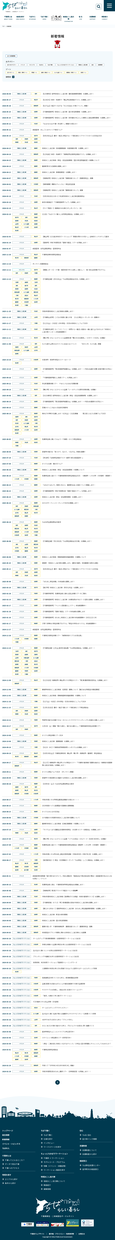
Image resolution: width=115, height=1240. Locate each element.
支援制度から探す (89, 1154)
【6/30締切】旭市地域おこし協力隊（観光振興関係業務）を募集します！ (68, 94)
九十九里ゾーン (58, 72)
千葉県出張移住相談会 (50, 1049)
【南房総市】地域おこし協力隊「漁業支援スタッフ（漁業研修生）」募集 (67, 178)
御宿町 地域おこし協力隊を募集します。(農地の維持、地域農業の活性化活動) (70, 563)
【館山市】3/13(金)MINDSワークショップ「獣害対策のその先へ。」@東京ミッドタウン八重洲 (75, 236)
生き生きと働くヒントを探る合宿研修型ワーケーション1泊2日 (55, 950)
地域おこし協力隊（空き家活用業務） (55, 920)
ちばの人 (41, 65)
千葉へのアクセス (12, 1168)
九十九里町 (26, 224)
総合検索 (5, 1135)
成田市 (26, 282)
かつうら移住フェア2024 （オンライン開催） (58, 772)
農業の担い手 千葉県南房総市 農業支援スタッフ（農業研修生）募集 (67, 926)
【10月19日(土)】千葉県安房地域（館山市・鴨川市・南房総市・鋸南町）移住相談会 (72, 753)
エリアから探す (11, 1179)
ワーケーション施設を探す (54, 1170)
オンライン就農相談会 (40, 264)
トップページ (7, 1130)
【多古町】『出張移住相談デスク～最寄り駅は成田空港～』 (63, 458)
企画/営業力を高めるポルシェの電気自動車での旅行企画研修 (63, 984)
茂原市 (17, 347)
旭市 (36, 94)
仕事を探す (48, 1139)
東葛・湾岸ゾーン (22, 72)
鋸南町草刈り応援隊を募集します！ (54, 166)
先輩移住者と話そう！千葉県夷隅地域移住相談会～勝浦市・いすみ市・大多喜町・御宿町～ (74, 845)
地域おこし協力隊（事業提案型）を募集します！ (59, 172)
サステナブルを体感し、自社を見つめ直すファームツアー (62, 990)
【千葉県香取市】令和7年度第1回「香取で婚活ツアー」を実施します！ (67, 491)
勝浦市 (36, 160)
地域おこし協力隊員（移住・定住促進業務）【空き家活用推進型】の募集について (71, 160)
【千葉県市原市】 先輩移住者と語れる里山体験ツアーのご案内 (64, 593)
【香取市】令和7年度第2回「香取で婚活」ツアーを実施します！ (65, 242)
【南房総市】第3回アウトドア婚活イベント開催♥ (60, 890)
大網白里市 (17, 292)
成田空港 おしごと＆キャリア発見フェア (47, 130)
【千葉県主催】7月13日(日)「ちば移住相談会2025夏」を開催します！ (67, 541)
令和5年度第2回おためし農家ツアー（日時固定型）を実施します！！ (66, 1071)
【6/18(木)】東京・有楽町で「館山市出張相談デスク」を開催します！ (67, 100)
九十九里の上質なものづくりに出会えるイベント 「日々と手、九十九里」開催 (71, 344)
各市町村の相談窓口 (90, 1169)
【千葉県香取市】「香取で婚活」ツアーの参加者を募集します (63, 611)
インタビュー (49, 1143)
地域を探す (6, 1174)
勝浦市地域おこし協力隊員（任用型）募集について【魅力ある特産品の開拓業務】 (71, 689)
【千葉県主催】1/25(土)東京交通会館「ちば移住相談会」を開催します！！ (68, 648)
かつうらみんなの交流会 (50, 811)
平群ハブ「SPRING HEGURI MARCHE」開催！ (58, 1065)
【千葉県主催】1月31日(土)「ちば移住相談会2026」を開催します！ (66, 279)
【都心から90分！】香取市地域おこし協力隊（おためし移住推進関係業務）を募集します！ (74, 908)
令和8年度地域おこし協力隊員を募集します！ (58, 311)
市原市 (36, 593)
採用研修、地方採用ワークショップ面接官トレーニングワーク (55, 962)
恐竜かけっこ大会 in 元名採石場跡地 (55, 407)
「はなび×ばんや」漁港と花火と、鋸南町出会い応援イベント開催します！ (68, 485)
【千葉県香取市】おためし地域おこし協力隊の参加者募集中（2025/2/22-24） (70, 617)
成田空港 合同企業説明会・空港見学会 (47, 248)
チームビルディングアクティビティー (55, 1008)
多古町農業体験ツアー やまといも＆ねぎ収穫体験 (60, 383)
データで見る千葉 (12, 1164)
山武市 (17, 224)
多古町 (36, 123)
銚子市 (36, 135)
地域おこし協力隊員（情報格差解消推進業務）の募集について (64, 557)
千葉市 (17, 282)
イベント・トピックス (11, 1143)
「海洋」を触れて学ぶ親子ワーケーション (57, 996)
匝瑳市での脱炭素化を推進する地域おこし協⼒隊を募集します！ (65, 778)
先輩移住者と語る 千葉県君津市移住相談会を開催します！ (63, 884)
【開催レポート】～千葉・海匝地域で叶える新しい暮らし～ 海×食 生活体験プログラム (73, 270)
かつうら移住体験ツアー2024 (52, 735)
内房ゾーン (83, 72)
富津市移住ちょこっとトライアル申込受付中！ (58, 1031)
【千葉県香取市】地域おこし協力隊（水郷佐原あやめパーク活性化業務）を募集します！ (73, 599)
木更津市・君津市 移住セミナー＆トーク (56, 360)
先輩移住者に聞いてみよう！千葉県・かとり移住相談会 (61, 439)
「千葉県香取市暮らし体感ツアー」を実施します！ (60, 377)
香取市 (36, 112)
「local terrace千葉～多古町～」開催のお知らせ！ (60, 124)
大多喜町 (36, 184)
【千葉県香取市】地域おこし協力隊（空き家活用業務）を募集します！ (67, 112)
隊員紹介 (47, 1185)
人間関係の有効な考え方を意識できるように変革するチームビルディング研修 (69, 968)
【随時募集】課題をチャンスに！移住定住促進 (58, 184)
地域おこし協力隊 (82, 65)
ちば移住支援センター (91, 1165)
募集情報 (47, 1189)
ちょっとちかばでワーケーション (65, 65)
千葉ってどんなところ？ (15, 1160)
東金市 (26, 347)
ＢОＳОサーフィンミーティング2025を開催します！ (60, 503)
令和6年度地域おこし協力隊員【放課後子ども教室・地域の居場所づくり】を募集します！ (74, 896)
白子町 (36, 350)
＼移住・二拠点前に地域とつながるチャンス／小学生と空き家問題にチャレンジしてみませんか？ (76, 1043)
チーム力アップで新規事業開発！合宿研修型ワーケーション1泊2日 (57, 938)
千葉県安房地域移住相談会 (51, 254)
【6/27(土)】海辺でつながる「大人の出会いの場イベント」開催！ (65, 106)
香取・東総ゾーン (45, 72)
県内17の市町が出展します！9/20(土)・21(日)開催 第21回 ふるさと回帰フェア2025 (74, 413)
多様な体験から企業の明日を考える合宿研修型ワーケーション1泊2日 (66, 944)
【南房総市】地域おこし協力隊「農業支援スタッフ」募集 (62, 190)
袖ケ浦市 (26, 870)
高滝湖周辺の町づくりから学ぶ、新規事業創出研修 (60, 978)
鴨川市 (17, 258)
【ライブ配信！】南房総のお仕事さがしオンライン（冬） (62, 208)
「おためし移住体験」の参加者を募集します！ (58, 581)
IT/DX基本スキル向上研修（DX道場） (46, 1002)
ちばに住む (86, 1135)
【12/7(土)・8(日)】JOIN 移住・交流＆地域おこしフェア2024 (64, 701)
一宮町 (17, 295)
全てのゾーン (10, 72)
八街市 (36, 282)
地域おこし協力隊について (54, 1181)
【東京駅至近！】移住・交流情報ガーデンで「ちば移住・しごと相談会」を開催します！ (73, 860)
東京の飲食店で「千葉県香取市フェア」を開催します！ (61, 202)
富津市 (36, 227)
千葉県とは (6, 1155)
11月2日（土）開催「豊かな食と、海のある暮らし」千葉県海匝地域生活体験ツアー (71, 726)
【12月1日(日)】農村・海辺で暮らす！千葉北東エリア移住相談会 (65, 707)
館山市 (36, 100)
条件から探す (10, 1183)
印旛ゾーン (34, 72)
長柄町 (17, 353)
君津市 (17, 230)
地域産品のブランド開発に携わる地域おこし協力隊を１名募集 (64, 932)
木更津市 (26, 302)
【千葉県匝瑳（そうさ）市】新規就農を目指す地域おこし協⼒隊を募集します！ (70, 902)
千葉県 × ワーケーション (54, 1158)
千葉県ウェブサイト (37, 1234)
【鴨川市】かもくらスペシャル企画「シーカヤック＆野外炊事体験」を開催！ (69, 389)
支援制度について (89, 1150)
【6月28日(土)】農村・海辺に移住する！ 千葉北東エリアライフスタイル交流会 (70, 569)
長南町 (36, 224)
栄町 (17, 285)
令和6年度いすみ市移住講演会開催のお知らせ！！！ (60, 799)
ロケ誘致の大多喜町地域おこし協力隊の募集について (61, 817)
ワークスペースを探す (52, 1146)
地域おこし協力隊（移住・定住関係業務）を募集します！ (62, 497)
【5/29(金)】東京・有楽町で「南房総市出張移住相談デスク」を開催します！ (69, 154)
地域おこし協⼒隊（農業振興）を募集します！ (58, 741)
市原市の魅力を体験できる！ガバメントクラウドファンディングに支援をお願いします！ (73, 720)
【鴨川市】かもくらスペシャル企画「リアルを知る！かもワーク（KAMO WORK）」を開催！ (74, 839)
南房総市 (36, 106)
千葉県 (36, 273)
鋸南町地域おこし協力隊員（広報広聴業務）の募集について (63, 823)
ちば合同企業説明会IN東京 (51, 522)
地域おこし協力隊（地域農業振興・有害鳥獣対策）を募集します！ (65, 148)
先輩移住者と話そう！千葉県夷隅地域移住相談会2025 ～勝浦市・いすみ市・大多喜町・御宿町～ (77, 476)
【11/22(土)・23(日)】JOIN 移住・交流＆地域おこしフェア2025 (65, 323)
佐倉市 (17, 417)
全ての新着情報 (11, 56)
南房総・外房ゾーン (71, 72)
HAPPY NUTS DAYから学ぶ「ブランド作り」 (58, 1020)
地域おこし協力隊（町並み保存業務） (55, 914)
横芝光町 (36, 292)
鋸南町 (36, 148)
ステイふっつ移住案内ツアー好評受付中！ (57, 1037)
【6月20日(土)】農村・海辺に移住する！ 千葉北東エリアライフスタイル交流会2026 (72, 136)
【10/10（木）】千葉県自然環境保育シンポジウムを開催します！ (65, 747)
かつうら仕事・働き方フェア (52, 464)
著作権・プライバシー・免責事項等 (61, 1234)
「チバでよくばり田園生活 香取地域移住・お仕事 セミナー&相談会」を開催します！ (72, 829)
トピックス (32, 65)
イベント (23, 65)
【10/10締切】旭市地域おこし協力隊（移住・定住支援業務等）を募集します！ (70, 395)
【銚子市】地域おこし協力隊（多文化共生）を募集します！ (63, 587)
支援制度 (100, 65)
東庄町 (36, 142)
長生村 (26, 295)
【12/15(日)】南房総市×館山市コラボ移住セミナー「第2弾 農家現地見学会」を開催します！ (75, 680)
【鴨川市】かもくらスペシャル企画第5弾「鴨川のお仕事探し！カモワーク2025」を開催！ (74, 338)
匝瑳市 (26, 139)
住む (93, 65)
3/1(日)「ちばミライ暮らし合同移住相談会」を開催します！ (63, 214)
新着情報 (5, 1139)
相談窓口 (83, 1160)
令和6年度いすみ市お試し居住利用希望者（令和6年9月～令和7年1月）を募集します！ (72, 854)
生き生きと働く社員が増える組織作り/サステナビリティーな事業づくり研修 (69, 1014)
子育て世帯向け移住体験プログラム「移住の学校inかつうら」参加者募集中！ (69, 623)
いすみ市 (26, 227)
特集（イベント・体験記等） (55, 1166)
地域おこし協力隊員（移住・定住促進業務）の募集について (63, 470)
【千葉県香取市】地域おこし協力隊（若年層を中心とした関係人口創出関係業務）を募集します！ (76, 118)
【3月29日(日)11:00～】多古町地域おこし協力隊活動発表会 (63, 196)
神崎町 (17, 142)
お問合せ (82, 1234)
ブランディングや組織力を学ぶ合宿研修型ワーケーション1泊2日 (56, 956)
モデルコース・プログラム (54, 1162)
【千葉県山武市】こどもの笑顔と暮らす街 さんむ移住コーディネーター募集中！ (71, 317)
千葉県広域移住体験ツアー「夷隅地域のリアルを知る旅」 (62, 635)
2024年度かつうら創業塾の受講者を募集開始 (58, 805)
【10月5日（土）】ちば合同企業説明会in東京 (58, 784)
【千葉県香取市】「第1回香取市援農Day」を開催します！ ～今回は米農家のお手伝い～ (73, 401)
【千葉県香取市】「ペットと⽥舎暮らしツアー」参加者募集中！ (64, 605)
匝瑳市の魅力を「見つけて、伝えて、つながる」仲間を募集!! (63, 452)
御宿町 (36, 479)
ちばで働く (50, 65)
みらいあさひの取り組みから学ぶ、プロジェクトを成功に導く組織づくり (68, 1025)
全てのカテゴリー (11, 65)
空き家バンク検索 (89, 1139)
